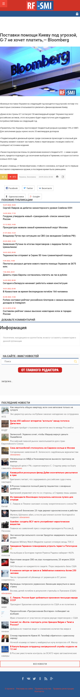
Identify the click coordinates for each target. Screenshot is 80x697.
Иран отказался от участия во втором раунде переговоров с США (44, 618)
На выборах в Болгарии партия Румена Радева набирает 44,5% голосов (37, 554)
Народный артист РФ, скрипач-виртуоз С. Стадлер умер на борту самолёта (38, 467)
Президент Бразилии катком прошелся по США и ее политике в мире (38, 605)
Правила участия (43, 688)
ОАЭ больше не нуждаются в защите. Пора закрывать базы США (43, 566)
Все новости (40, 664)
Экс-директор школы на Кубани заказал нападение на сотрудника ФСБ (40, 415)
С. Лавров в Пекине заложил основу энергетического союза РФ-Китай (39, 505)
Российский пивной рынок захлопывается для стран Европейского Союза (33, 442)
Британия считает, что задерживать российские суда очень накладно (36, 480)
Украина (22, 177)
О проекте (9, 688)
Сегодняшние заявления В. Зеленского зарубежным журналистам (44, 453)
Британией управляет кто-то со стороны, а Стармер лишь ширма (43, 492)
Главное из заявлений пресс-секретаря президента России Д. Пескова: (37, 529)
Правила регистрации (63, 688)
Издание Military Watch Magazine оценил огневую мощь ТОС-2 (42, 541)
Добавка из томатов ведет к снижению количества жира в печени (36, 630)
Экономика (31, 177)
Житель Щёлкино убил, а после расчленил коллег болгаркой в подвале (42, 516)
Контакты (39, 691)
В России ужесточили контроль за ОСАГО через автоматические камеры (39, 654)
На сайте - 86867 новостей (21, 356)
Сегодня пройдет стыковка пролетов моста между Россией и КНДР (37, 428)
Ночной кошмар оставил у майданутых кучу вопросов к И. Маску (43, 642)
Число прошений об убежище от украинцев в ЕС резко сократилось (33, 578)
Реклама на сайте (24, 688)
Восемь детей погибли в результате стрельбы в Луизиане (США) (38, 592)
